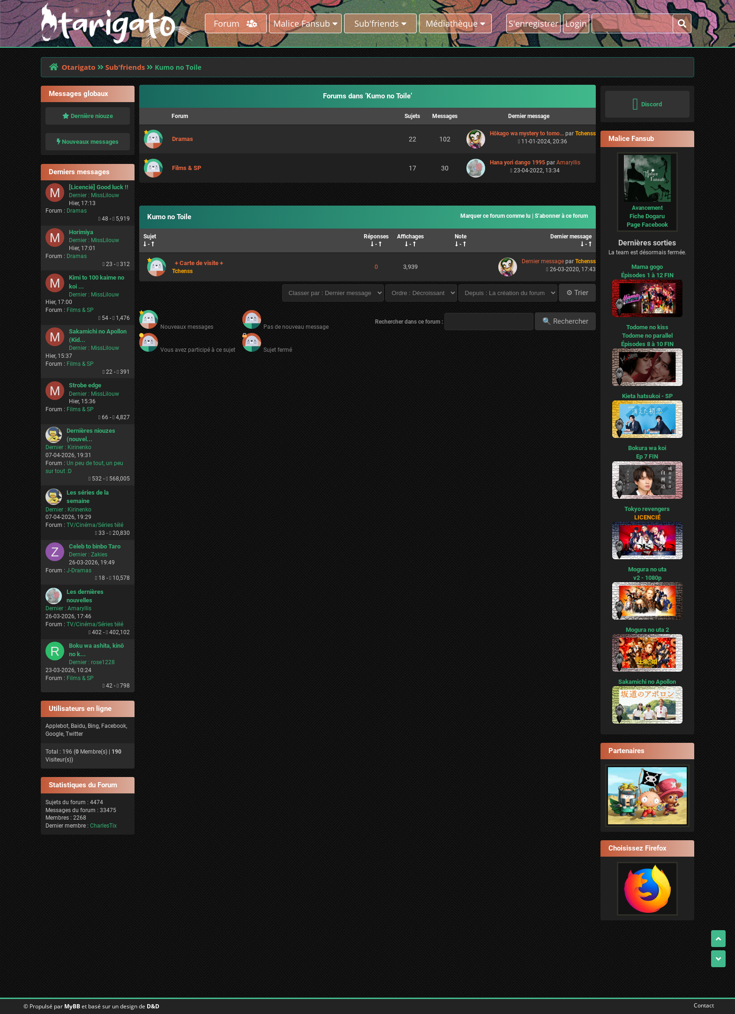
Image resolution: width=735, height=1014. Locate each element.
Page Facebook (647, 224)
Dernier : (79, 195)
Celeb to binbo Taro (94, 546)
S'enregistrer (533, 23)
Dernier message (571, 236)
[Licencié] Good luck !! (98, 187)
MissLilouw (105, 195)
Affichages (410, 236)
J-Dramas (79, 570)
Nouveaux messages (88, 141)
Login (576, 23)
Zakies (99, 554)
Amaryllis (79, 608)
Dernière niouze (87, 115)
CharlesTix (103, 825)
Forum (235, 23)
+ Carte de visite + (199, 262)
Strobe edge (85, 385)
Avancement (647, 208)
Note (460, 236)
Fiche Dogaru (647, 216)
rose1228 (103, 662)
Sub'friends (125, 67)
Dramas (77, 210)
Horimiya (81, 232)
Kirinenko (79, 447)
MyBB (72, 1006)
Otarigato (78, 67)
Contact (702, 1005)
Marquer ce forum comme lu (495, 216)
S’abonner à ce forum (561, 216)
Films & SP (80, 310)
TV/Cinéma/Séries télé (95, 525)
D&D (153, 1006)
